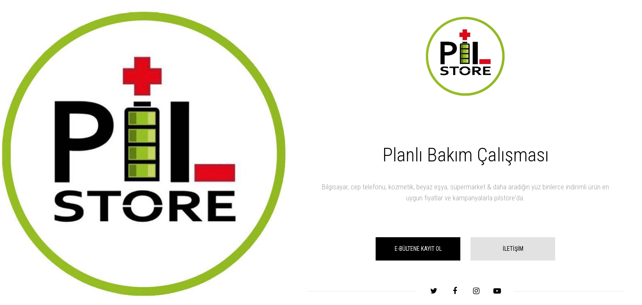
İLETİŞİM (513, 248)
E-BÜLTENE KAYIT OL (418, 248)
